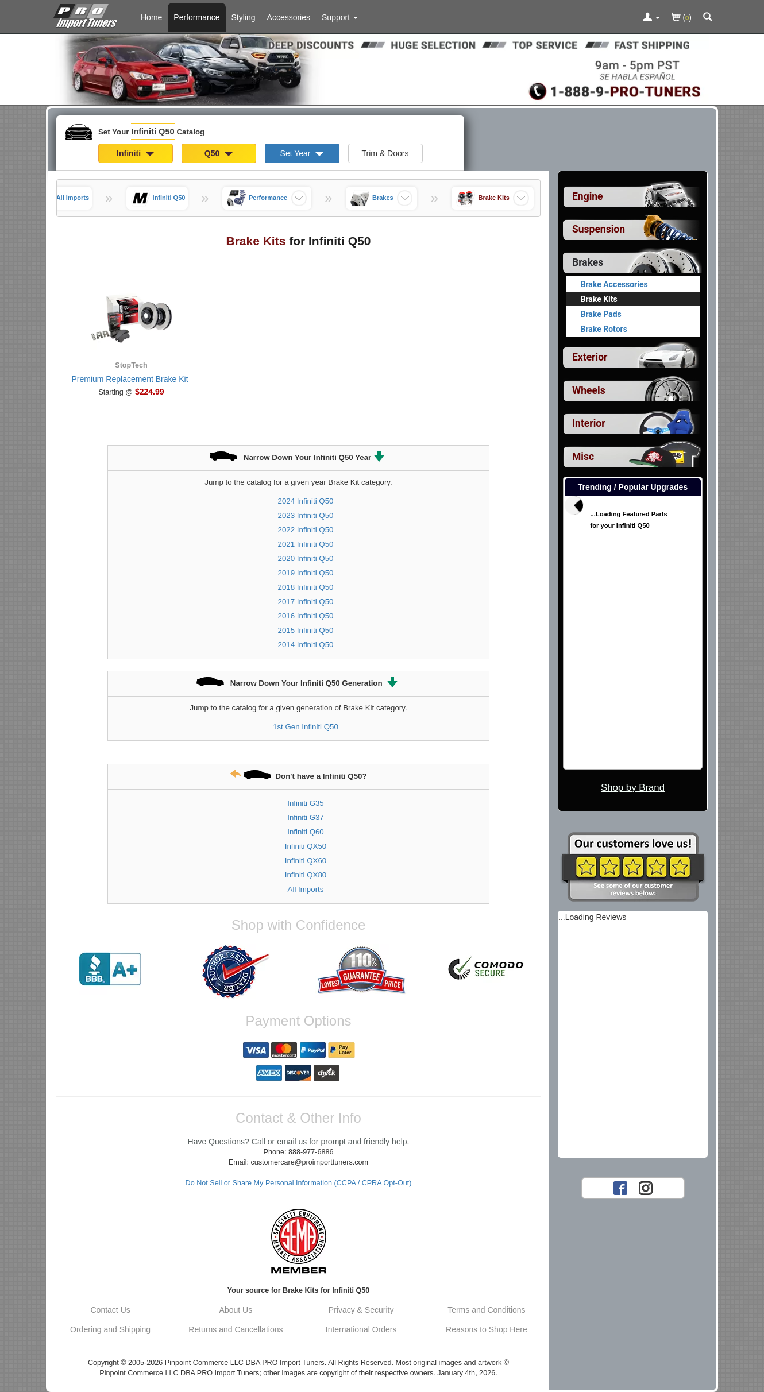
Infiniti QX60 (305, 860)
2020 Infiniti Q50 (306, 558)
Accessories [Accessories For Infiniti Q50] (288, 17)
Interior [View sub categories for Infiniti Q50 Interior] (588, 423)
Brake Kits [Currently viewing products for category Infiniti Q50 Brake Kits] (599, 299)
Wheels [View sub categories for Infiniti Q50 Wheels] (588, 390)
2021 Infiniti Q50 (306, 544)
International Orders (361, 1329)
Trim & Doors (385, 153)
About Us (236, 1309)
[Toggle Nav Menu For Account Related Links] (651, 18)
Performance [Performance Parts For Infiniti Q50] (196, 17)
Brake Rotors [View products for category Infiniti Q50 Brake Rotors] (604, 329)
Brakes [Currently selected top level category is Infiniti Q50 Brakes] (587, 262)
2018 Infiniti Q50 (306, 587)
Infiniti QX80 (305, 875)
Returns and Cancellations (235, 1329)
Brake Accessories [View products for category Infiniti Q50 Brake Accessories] (614, 284)
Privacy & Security (361, 1309)
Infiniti (135, 153)
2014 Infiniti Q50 (306, 644)
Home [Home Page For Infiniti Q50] (151, 17)
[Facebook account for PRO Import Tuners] (620, 1187)
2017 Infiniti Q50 (306, 601)
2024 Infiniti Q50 (306, 501)
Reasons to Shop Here (486, 1329)
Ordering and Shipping (110, 1329)
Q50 (218, 153)
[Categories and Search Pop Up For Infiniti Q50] (707, 18)
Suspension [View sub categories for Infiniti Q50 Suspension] (598, 229)
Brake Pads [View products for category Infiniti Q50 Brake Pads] (601, 314)
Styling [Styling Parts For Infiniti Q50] (243, 17)
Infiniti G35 (305, 803)
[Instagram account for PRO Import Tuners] (646, 1187)
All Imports (306, 889)
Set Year (302, 153)
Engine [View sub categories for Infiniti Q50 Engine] (587, 196)
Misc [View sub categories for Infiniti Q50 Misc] (583, 456)
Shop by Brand (633, 787)
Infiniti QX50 (305, 846)
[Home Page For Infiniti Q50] (87, 14)
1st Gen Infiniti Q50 (305, 726)
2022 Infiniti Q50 (306, 529)
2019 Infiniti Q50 (306, 573)
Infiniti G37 (305, 817)
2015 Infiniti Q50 (306, 630)
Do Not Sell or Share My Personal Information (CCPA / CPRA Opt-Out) (299, 1183)
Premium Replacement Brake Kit (129, 379)
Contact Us (110, 1309)
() (682, 18)
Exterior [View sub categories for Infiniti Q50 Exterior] (589, 357)
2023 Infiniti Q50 (306, 515)
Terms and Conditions (486, 1309)
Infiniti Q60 (305, 832)
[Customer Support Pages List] (340, 17)
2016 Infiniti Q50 (306, 616)
